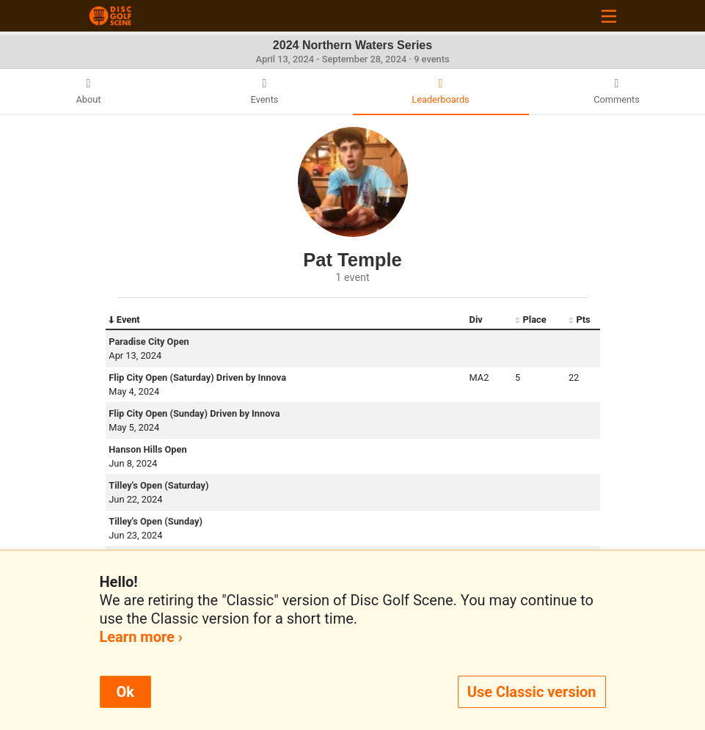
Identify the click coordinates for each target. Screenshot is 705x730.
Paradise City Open (149, 341)
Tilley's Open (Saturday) (158, 485)
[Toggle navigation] (609, 16)
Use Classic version (531, 692)
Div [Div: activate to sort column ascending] (476, 319)
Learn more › (141, 637)
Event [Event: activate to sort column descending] (124, 320)
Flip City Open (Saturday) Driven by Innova (197, 377)
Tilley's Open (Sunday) (155, 521)
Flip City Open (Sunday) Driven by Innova (194, 413)
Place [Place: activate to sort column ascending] (531, 320)
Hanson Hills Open (147, 449)
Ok (125, 692)
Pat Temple (352, 259)
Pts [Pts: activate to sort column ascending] (580, 320)
